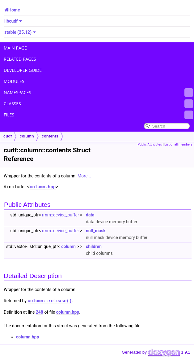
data (90, 214)
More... (84, 175)
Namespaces (98, 92)
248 (39, 311)
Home (14, 9)
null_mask (96, 230)
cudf (7, 136)
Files (98, 115)
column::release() (50, 300)
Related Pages (20, 59)
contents (50, 136)
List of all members (178, 144)
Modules (14, 81)
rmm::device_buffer (60, 214)
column (26, 136)
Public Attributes (149, 144)
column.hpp (43, 187)
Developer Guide (23, 70)
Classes (98, 103)
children (94, 246)
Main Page (15, 48)
